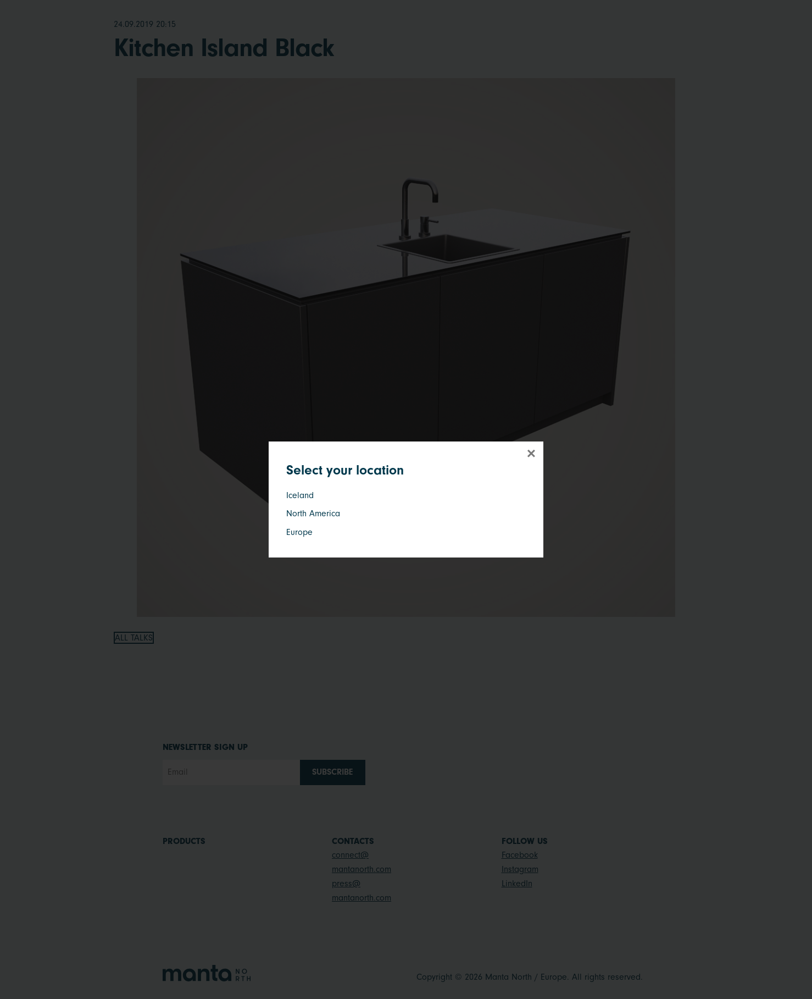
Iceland (300, 495)
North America (313, 513)
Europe (299, 532)
